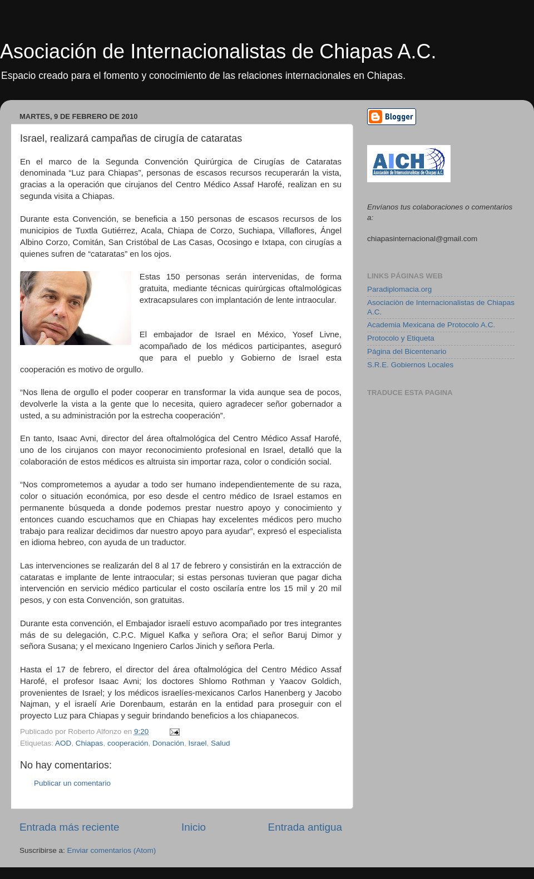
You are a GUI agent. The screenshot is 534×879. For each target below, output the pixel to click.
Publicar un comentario (72, 783)
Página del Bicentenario (407, 351)
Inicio (193, 827)
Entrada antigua (305, 827)
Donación (168, 743)
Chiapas (89, 743)
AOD (63, 743)
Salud (220, 743)
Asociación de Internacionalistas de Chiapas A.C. (218, 51)
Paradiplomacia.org (399, 289)
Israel (198, 743)
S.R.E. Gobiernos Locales (410, 365)
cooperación (128, 743)
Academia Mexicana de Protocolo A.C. (431, 325)
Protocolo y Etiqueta (400, 338)
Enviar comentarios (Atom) (111, 850)
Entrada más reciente (69, 827)
